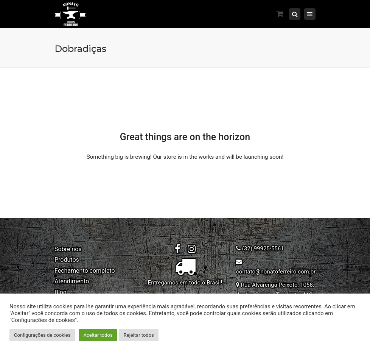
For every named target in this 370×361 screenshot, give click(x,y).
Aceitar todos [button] (97, 335)
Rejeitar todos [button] (139, 335)
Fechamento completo (84, 270)
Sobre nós (68, 249)
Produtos (66, 259)
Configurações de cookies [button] (42, 335)
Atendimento (71, 281)
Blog (60, 292)
